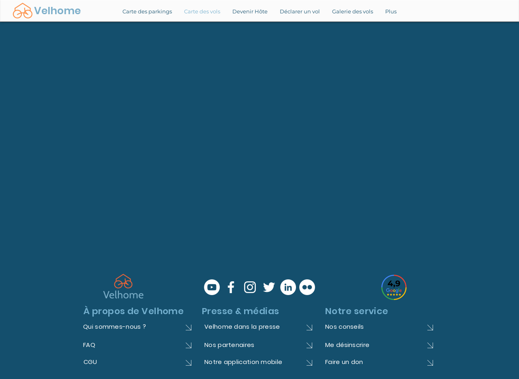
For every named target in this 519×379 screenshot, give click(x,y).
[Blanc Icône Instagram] (250, 287)
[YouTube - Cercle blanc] (212, 287)
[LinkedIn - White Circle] (288, 287)
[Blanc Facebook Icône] (231, 287)
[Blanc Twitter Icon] (269, 287)
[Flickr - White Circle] (307, 287)
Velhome (57, 11)
